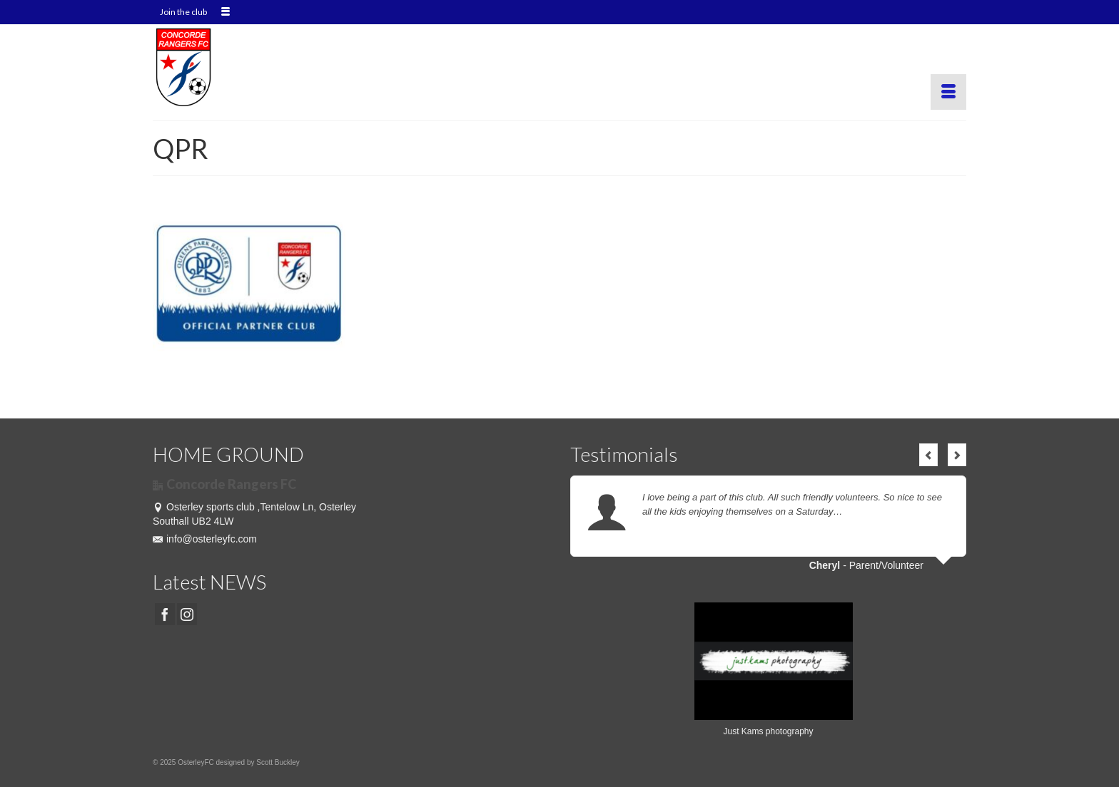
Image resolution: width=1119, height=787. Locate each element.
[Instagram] (187, 614)
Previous (928, 454)
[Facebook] (165, 614)
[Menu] (948, 92)
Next (957, 454)
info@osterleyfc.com (205, 539)
